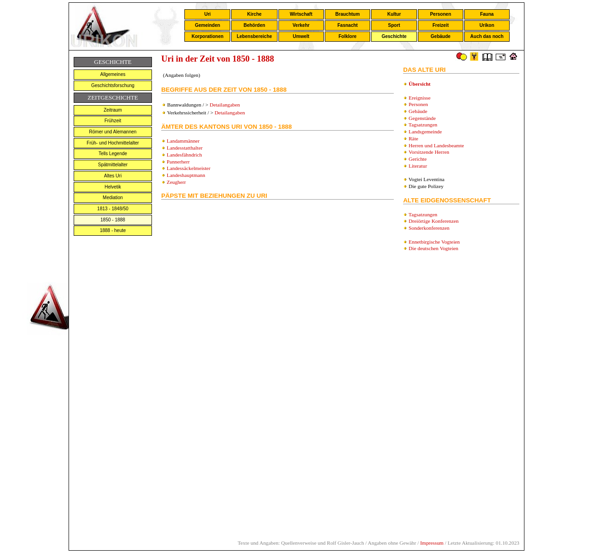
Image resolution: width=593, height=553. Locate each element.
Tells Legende (113, 153)
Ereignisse (419, 98)
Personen (440, 14)
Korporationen (207, 36)
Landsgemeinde (425, 131)
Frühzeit (112, 120)
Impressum (431, 543)
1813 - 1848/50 (112, 208)
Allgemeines (112, 74)
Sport (394, 25)
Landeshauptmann (186, 175)
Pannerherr (178, 161)
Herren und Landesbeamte (436, 145)
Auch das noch (487, 36)
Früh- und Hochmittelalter (113, 142)
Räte (413, 138)
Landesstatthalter (184, 148)
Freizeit (440, 25)
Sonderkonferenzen (429, 228)
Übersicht (419, 84)
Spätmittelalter (113, 164)
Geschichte (394, 36)
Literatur (418, 166)
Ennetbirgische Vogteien (434, 242)
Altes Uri (113, 175)
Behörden (254, 25)
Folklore (348, 36)
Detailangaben (224, 104)
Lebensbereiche (254, 36)
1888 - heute (113, 230)
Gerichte (418, 159)
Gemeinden (207, 25)
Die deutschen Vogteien (433, 248)
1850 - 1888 (113, 219)
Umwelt (301, 36)
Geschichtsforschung (112, 85)
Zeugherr (176, 182)
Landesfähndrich (184, 154)
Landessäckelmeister (188, 168)
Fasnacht (347, 25)
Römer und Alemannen (112, 131)
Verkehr (300, 25)
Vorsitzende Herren (429, 152)
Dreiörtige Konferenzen (434, 221)
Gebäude (441, 36)
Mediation (113, 197)
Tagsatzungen (423, 124)
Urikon (486, 25)
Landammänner (183, 141)
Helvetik (113, 186)
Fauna (486, 14)
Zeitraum (113, 110)
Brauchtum (347, 14)
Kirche (254, 14)
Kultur (394, 14)
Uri (207, 14)
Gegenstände (422, 118)
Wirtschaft (301, 14)
